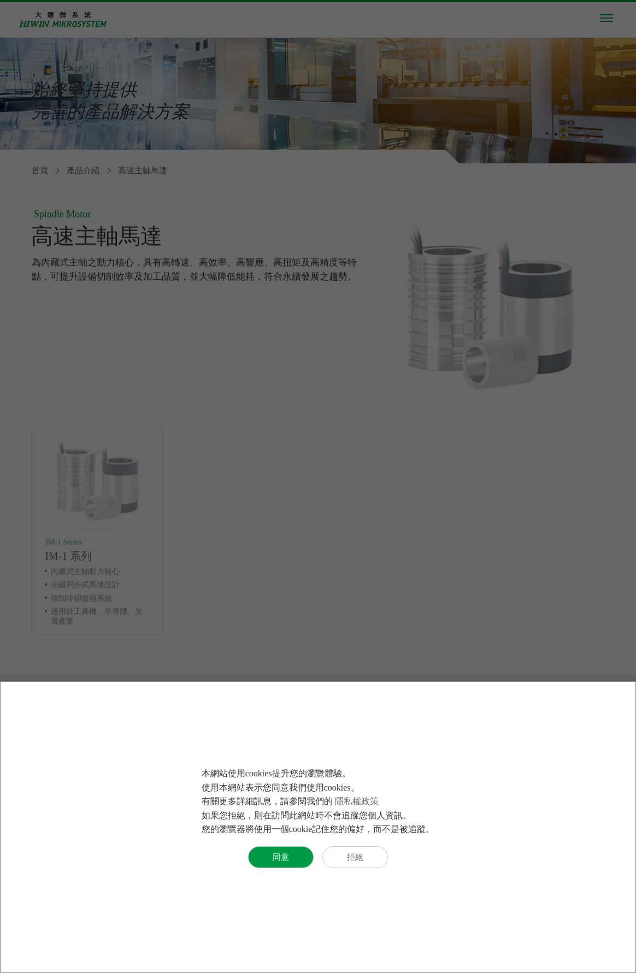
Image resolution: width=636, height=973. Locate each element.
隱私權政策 (357, 801)
